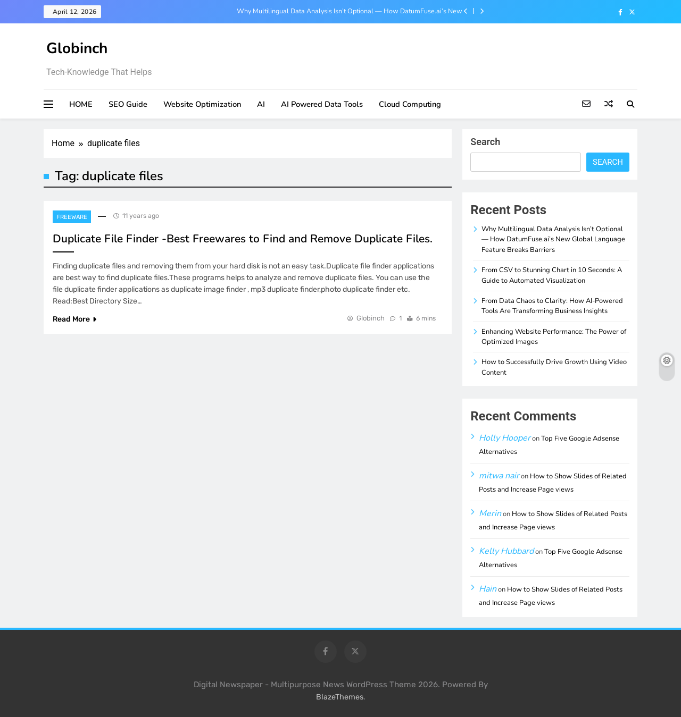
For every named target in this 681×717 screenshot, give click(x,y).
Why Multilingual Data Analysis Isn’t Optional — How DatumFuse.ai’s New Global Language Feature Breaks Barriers (349, 11)
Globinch (76, 48)
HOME (81, 104)
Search (485, 141)
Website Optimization (202, 104)
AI (261, 104)
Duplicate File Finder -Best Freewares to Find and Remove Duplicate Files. (243, 238)
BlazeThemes (339, 697)
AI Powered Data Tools (322, 104)
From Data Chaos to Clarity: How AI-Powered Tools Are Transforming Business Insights (552, 306)
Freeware (71, 217)
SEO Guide (128, 104)
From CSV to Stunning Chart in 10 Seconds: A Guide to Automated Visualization (551, 275)
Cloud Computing (410, 104)
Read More (74, 319)
